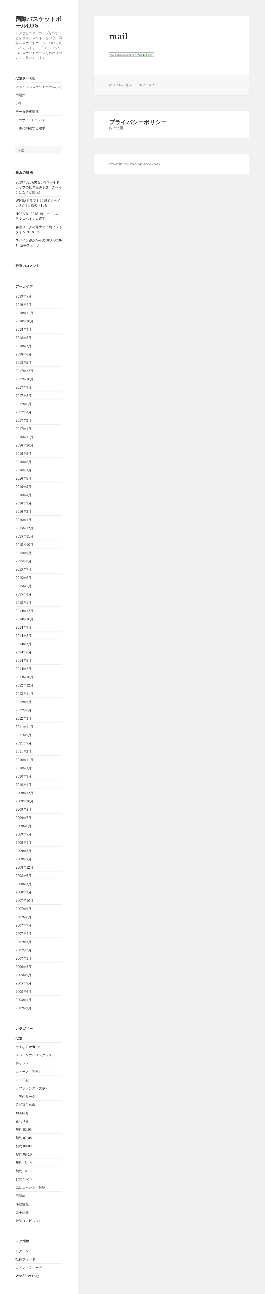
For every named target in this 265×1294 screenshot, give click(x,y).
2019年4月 (23, 304)
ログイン (22, 1251)
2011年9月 (23, 735)
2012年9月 (23, 702)
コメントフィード (29, 1267)
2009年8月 (23, 809)
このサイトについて (30, 120)
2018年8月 (23, 337)
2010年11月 (24, 759)
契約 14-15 (24, 1171)
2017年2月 (23, 420)
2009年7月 (23, 817)
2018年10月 (24, 321)
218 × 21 (149, 85)
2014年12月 (24, 611)
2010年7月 (23, 768)
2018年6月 (23, 354)
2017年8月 (23, 395)
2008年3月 (23, 884)
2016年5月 (23, 486)
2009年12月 (24, 793)
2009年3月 (23, 851)
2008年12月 (24, 867)
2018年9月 (23, 329)
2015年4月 (23, 594)
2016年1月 (23, 519)
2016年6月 (23, 478)
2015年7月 (23, 569)
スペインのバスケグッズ (34, 1055)
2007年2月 (23, 950)
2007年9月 (23, 908)
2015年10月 (24, 544)
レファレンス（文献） (32, 1088)
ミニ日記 (22, 1080)
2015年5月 (23, 586)
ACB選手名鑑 (25, 78)
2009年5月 (23, 834)
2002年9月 (23, 1008)
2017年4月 (23, 412)
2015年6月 (23, 577)
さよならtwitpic (28, 1046)
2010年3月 (23, 776)
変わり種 (22, 1121)
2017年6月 (23, 404)
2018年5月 (23, 362)
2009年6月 (23, 826)
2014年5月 (23, 660)
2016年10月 (24, 445)
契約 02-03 (24, 1129)
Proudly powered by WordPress (134, 164)
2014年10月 (24, 619)
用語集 (20, 95)
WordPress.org (27, 1276)
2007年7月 (23, 925)
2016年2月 (23, 511)
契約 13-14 (24, 1162)
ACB (19, 1038)
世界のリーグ (25, 1096)
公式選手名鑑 (25, 1104)
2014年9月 (23, 627)
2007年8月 (23, 917)
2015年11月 (24, 536)
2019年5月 (23, 296)
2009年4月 (23, 842)
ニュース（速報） (29, 1071)
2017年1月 (23, 428)
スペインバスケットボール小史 (39, 86)
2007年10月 (24, 900)
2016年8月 (23, 462)
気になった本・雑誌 (30, 1187)
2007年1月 (23, 958)
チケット (22, 1063)
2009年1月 (23, 859)
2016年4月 (23, 495)
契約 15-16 (24, 1179)
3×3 (18, 103)
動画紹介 (22, 1113)
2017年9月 (23, 387)
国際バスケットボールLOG (38, 22)
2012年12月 (24, 685)
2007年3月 (23, 942)
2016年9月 (23, 453)
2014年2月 (23, 668)
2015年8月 (23, 561)
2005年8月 (23, 983)
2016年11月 (24, 437)
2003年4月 (23, 1000)
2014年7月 (23, 644)
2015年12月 (24, 528)
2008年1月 (23, 892)
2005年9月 (23, 975)
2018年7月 (23, 346)
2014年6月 (23, 652)
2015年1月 (23, 602)
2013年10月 (24, 677)
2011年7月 (23, 743)
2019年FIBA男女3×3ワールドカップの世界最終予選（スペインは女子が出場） (39, 187)
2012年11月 (24, 693)
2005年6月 (23, 991)
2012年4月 (23, 718)
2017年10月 (24, 379)
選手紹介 (22, 1212)
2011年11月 (24, 726)
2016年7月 (23, 470)
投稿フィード (25, 1259)
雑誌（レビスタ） (29, 1220)
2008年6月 (23, 875)
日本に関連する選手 (30, 128)
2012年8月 (23, 710)
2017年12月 (24, 371)
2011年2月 (23, 751)
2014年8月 (23, 635)
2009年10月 (24, 801)
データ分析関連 (27, 111)
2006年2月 (23, 966)
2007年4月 (23, 933)
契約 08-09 (24, 1146)
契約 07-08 (24, 1138)
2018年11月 (24, 313)
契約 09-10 (24, 1154)
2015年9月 (23, 553)
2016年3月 (23, 503)
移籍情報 (22, 1204)
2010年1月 (23, 784)
